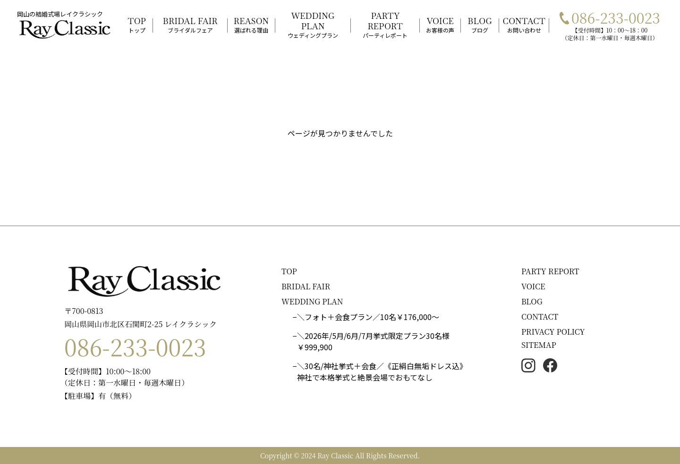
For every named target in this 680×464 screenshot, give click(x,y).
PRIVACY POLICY (553, 331)
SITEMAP (538, 344)
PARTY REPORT (550, 271)
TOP (289, 271)
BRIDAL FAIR (305, 286)
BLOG (532, 301)
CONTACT (539, 316)
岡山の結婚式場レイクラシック (60, 13)
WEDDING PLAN (312, 301)
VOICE (533, 286)
